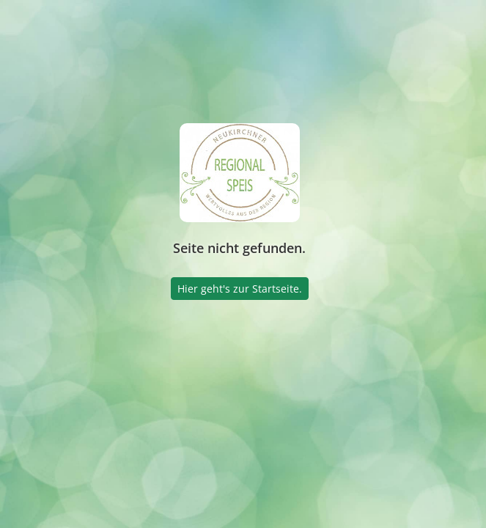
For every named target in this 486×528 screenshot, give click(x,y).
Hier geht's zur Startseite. (239, 289)
